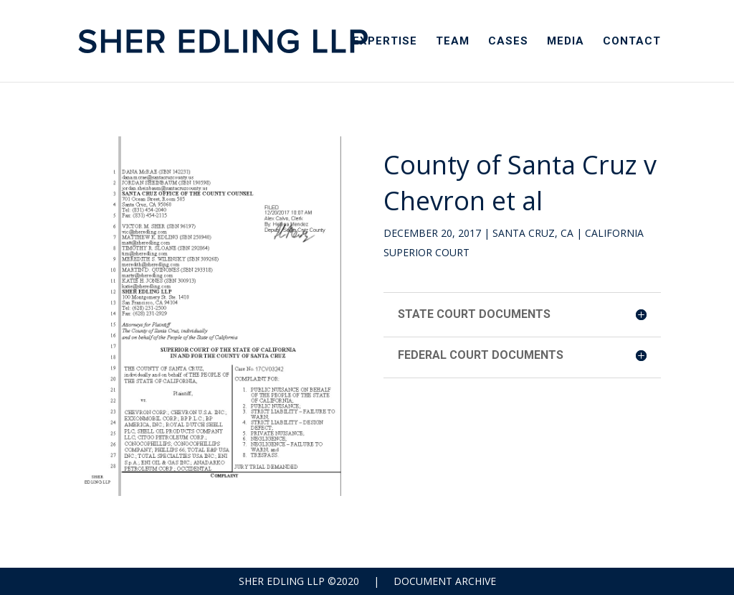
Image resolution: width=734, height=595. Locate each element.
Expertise (385, 41)
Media (565, 41)
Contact (632, 41)
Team (453, 41)
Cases (508, 41)
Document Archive (445, 581)
